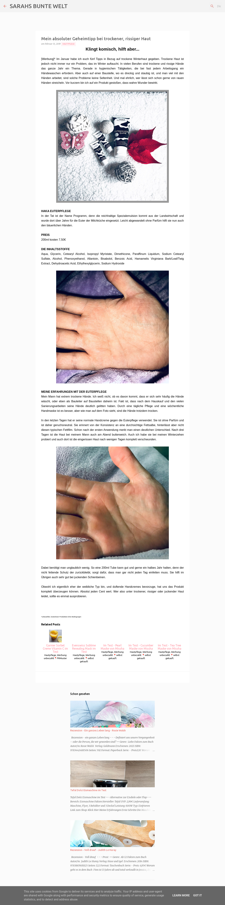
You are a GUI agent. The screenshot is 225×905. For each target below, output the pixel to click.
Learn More (181, 895)
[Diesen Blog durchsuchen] (203, 6)
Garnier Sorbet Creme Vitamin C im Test (55, 641)
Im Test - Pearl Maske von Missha (112, 640)
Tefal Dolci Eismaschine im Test (88, 790)
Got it (197, 895)
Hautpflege (68, 44)
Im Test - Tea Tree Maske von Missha (169, 640)
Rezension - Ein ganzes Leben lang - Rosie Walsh (98, 730)
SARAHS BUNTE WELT (39, 6)
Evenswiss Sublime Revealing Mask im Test (84, 641)
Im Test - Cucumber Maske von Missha (141, 640)
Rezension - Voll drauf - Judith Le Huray (93, 850)
